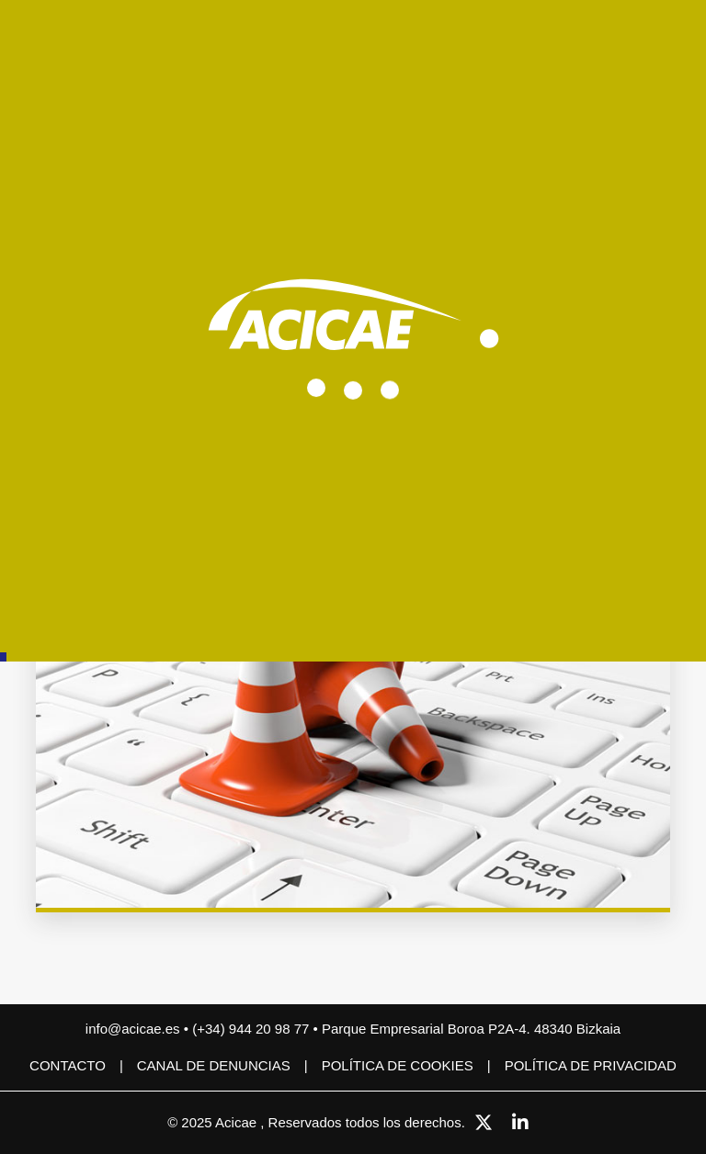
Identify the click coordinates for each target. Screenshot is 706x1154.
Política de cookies (397, 1065)
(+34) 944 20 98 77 (252, 1028)
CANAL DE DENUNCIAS (213, 1065)
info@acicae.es (132, 1028)
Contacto (67, 1065)
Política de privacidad (591, 1065)
